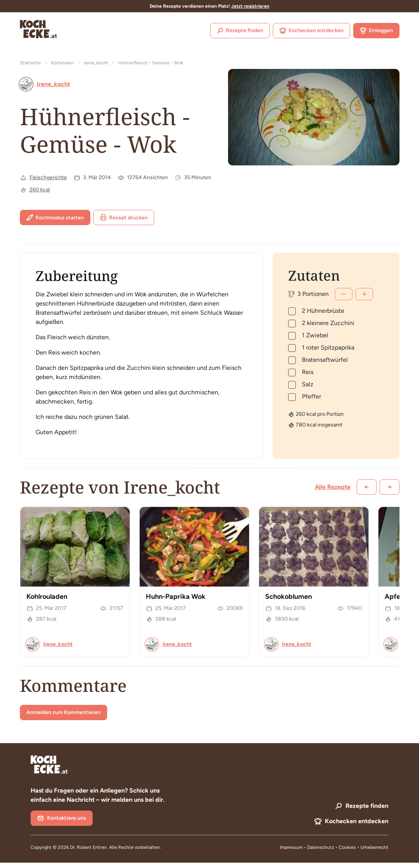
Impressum (291, 847)
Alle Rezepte (333, 486)
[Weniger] (343, 294)
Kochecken (62, 62)
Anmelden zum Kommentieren (63, 712)
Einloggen (376, 30)
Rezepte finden (240, 30)
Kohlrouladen (46, 596)
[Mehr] (364, 294)
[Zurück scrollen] (367, 487)
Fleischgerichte (48, 177)
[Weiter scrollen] (389, 487)
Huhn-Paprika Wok (175, 596)
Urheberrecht (374, 847)
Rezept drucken (124, 217)
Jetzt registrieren (250, 6)
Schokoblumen (288, 596)
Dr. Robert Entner (88, 847)
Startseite (30, 62)
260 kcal (39, 189)
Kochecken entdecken (311, 30)
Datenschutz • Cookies (332, 847)
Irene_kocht (96, 62)
